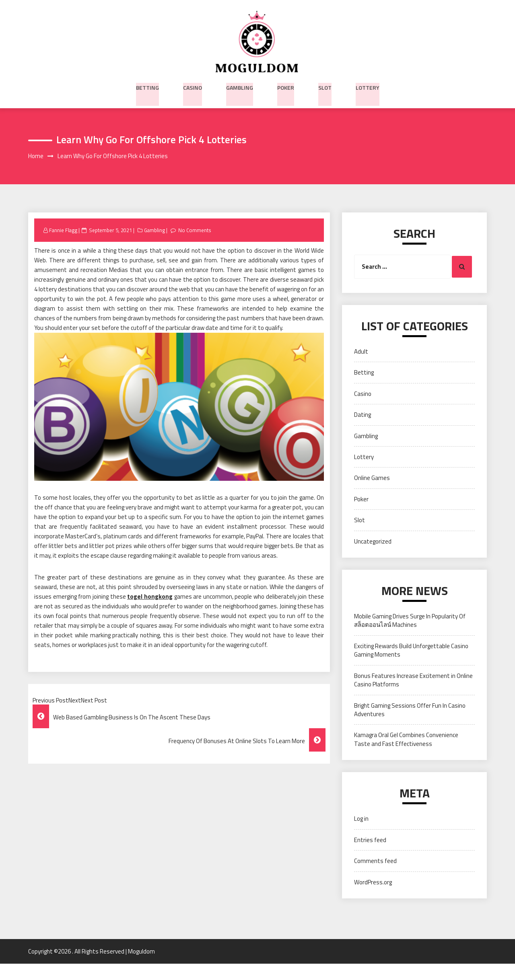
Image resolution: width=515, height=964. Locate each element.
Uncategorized (372, 541)
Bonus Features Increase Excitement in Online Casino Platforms (413, 680)
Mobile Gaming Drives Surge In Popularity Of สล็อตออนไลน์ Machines (410, 621)
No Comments (197, 231)
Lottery (367, 86)
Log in (361, 819)
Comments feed (375, 861)
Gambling (239, 86)
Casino (192, 86)
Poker (285, 86)
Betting (147, 86)
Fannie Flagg (64, 231)
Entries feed (370, 840)
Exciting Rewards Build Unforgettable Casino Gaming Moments (411, 650)
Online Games (372, 478)
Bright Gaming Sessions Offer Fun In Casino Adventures (410, 710)
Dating (362, 415)
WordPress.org (373, 882)
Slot (325, 86)
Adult (361, 351)
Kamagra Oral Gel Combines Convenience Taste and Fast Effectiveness (406, 739)
